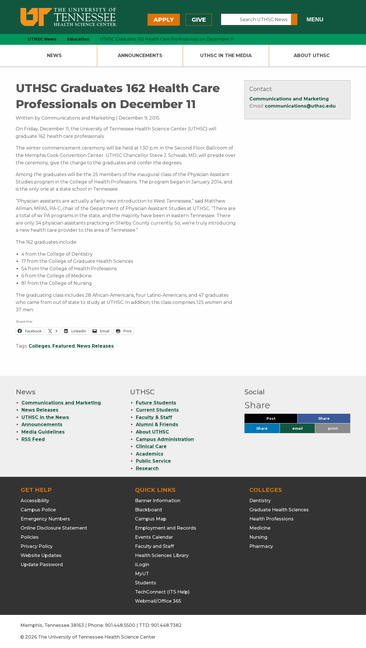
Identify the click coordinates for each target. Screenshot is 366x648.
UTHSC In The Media (226, 55)
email (297, 428)
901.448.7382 (166, 625)
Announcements (140, 55)
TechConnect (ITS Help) (162, 592)
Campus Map (150, 519)
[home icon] (14, 39)
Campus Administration (165, 439)
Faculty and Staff (154, 546)
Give (199, 19)
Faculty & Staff (154, 417)
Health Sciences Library (162, 555)
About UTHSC (312, 55)
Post (277, 419)
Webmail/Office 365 (158, 601)
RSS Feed (33, 439)
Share (333, 419)
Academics (149, 454)
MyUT (142, 573)
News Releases (95, 346)
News (54, 55)
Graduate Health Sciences (279, 509)
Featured (63, 346)
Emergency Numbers (45, 519)
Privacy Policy (37, 546)
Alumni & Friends (157, 424)
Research (147, 468)
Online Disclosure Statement (54, 528)
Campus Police (38, 509)
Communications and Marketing (289, 99)
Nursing (258, 537)
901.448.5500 (120, 625)
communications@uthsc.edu (300, 106)
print (333, 428)
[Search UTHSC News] (256, 19)
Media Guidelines (43, 432)
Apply (164, 19)
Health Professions (271, 519)
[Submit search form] (294, 19)
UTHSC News (42, 39)
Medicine (259, 528)
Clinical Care (151, 446)
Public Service (153, 461)
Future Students (156, 402)
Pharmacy (261, 546)
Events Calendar (154, 537)
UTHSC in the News (45, 417)
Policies (30, 537)
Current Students (157, 410)
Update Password (42, 564)
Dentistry (260, 500)
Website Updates (41, 555)
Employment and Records (165, 528)
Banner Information (157, 500)
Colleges (39, 346)
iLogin (142, 564)
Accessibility (35, 500)
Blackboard (148, 509)
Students (145, 583)
